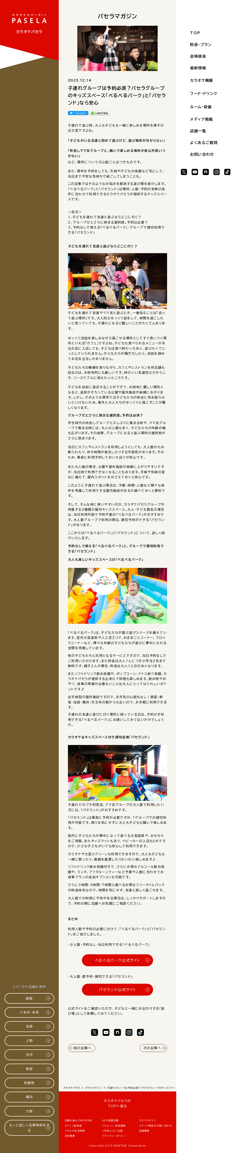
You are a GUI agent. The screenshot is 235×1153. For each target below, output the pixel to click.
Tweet (80, 113)
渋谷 (29, 1054)
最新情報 (198, 68)
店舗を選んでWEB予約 (78, 1120)
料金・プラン (201, 44)
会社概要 (70, 1136)
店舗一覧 (198, 131)
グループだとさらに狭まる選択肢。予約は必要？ (110, 222)
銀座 (29, 998)
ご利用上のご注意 (112, 1131)
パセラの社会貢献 (75, 1131)
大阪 (29, 1111)
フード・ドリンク (203, 93)
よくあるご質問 (204, 142)
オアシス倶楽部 (73, 1126)
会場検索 (198, 56)
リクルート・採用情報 (114, 1126)
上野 (29, 1040)
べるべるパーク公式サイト (117, 960)
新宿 (29, 1069)
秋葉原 (29, 1083)
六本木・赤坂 (29, 1012)
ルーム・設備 (201, 107)
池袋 (29, 1026)
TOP (195, 33)
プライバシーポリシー (114, 1136)
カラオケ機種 (201, 80)
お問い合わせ (202, 154)
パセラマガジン (148, 1120)
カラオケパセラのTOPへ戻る (117, 1103)
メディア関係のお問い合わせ (155, 1126)
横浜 (29, 1097)
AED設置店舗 (110, 1120)
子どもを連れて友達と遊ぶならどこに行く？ (107, 217)
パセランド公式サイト (117, 990)
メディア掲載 (201, 119)
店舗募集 (144, 1131)
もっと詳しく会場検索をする (29, 1128)
